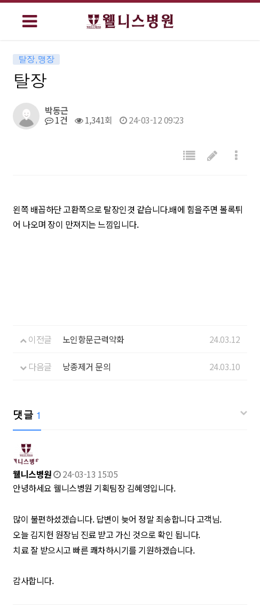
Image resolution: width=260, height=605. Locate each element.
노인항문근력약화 (93, 339)
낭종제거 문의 (86, 366)
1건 (56, 119)
